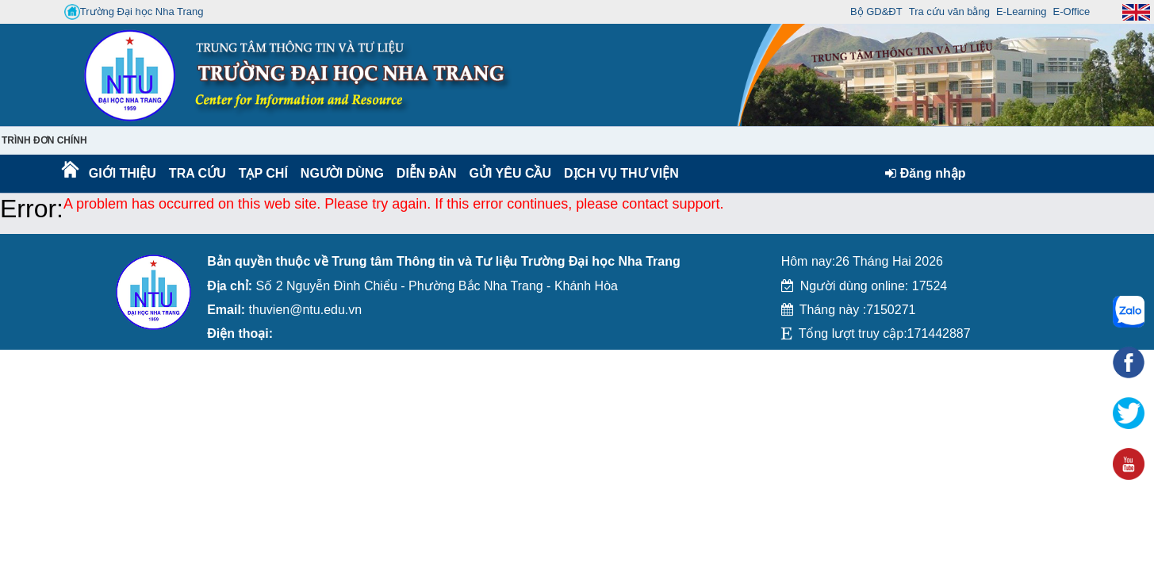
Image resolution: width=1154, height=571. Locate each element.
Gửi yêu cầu (511, 173)
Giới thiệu (122, 173)
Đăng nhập (925, 173)
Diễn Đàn (427, 173)
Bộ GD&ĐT (876, 11)
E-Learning (1021, 11)
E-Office (1072, 11)
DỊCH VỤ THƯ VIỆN (618, 173)
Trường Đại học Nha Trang (134, 12)
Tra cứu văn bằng (949, 11)
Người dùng (341, 173)
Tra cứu (197, 173)
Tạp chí (263, 173)
